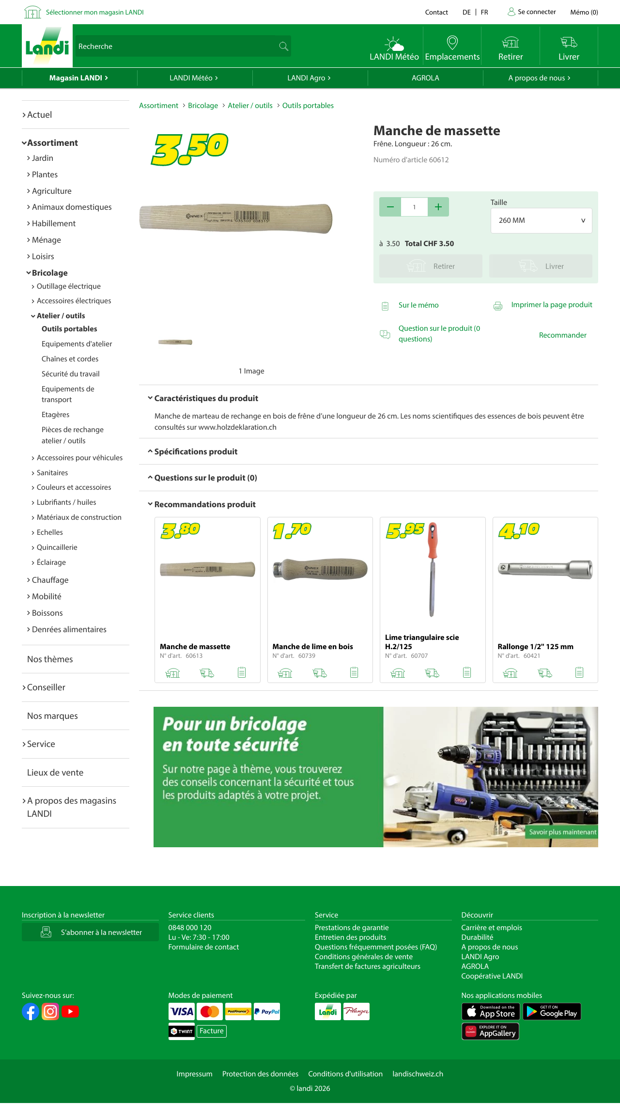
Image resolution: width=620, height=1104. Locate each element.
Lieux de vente (55, 772)
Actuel (39, 114)
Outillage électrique (69, 286)
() (584, 11)
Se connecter (537, 11)
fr (484, 11)
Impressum (195, 1074)
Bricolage (50, 272)
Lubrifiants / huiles (66, 502)
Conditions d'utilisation (345, 1074)
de (467, 11)
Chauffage (50, 579)
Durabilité (478, 937)
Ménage (46, 239)
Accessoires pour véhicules (80, 458)
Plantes (45, 174)
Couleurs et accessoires (74, 487)
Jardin (42, 157)
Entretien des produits (350, 937)
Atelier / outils (61, 316)
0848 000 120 (190, 928)
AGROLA (425, 78)
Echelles (50, 532)
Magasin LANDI (75, 78)
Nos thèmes (50, 659)
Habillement (54, 223)
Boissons (47, 612)
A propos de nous (536, 78)
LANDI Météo (191, 78)
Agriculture (52, 190)
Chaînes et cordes (70, 359)
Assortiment (52, 142)
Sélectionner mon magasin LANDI (95, 11)
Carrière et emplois (492, 928)
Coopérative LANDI (492, 976)
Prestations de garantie (352, 928)
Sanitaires (52, 473)
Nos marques (52, 715)
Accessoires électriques (74, 301)
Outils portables (69, 329)
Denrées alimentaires (69, 629)
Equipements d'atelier (77, 344)
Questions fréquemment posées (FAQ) (376, 947)
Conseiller (46, 687)
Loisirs (43, 256)
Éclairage (51, 562)
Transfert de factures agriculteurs (367, 966)
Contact (436, 11)
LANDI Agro (306, 78)
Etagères (55, 415)
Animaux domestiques (72, 206)
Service (41, 743)
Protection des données (260, 1074)
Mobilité (47, 596)
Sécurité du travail (71, 374)
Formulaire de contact (204, 947)
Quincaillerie (57, 547)
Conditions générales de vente (364, 957)
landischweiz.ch (418, 1074)
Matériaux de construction (79, 517)
